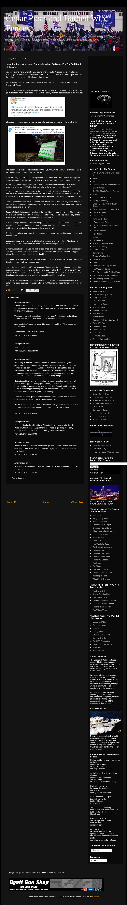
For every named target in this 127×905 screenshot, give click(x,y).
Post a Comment (19, 478)
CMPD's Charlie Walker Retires (105, 191)
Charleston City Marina (102, 397)
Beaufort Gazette (100, 522)
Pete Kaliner (98, 314)
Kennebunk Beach (100, 410)
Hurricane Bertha (100, 219)
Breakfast (96, 181)
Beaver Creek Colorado (102, 394)
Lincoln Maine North (101, 413)
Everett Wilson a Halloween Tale (106, 209)
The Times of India (100, 569)
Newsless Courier (100, 310)
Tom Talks (97, 333)
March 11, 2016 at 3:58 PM (25, 335)
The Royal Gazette (100, 560)
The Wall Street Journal (102, 572)
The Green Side (99, 326)
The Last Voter (99, 259)
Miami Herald (98, 537)
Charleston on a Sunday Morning (106, 185)
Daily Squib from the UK (103, 644)
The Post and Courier (101, 557)
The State (97, 563)
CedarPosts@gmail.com (100, 164)
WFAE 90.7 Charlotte (101, 579)
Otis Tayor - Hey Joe (101, 449)
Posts (95, 850)
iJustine (96, 628)
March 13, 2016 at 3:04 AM (25, 413)
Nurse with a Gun (100, 638)
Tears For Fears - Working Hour (106, 452)
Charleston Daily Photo (102, 294)
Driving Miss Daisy (100, 201)
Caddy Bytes (98, 632)
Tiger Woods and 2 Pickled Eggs (106, 272)
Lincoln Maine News (101, 534)
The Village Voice (100, 597)
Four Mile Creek (99, 212)
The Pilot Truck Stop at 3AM (104, 266)
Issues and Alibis (100, 622)
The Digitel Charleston (102, 607)
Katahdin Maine (99, 407)
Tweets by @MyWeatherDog (102, 116)
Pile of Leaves (98, 240)
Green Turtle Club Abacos (103, 400)
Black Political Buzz (101, 291)
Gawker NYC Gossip (101, 635)
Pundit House (98, 317)
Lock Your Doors (99, 231)
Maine (95, 237)
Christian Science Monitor (103, 604)
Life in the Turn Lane (101, 301)
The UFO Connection (101, 641)
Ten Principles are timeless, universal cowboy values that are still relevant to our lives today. (103, 131)
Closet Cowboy (99, 188)
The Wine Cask (99, 329)
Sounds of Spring (100, 246)
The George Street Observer (104, 600)
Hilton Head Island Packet (103, 531)
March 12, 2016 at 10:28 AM (26, 351)
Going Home (98, 216)
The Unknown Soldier (101, 269)
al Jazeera (97, 515)
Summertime (98, 253)
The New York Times (101, 553)
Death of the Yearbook (102, 197)
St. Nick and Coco (100, 250)
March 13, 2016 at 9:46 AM (25, 434)
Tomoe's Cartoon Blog (102, 339)
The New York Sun (100, 550)
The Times (97, 566)
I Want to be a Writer (101, 222)
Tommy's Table (99, 336)
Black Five (97, 647)
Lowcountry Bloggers (101, 304)
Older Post (77, 502)
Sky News (97, 541)
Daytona (96, 194)
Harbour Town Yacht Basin (103, 404)
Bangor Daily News (101, 518)
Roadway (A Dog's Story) (103, 243)
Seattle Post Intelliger (101, 594)
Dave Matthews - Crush (102, 445)
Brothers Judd (98, 651)
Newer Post (12, 502)
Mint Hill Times (99, 307)
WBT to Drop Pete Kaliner (103, 278)
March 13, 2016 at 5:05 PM (25, 454)
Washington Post (100, 576)
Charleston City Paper (102, 525)
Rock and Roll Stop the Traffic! (105, 320)
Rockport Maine (99, 419)
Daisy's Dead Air (99, 298)
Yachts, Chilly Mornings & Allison (106, 282)
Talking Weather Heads (102, 256)
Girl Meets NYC (99, 625)
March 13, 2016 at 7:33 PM (25, 472)
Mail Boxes (97, 234)
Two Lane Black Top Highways (105, 275)
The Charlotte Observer (102, 544)
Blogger (95, 897)
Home (45, 502)
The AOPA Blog (99, 323)
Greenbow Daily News (102, 528)
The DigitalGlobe (100, 591)
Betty (95, 178)
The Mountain (98, 262)
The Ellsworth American (102, 547)
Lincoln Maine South (101, 416)
